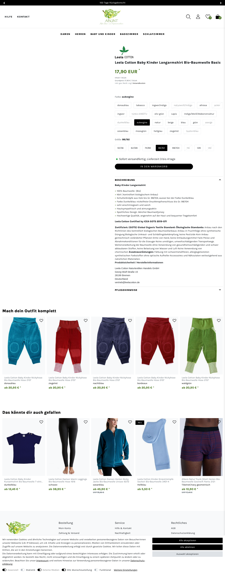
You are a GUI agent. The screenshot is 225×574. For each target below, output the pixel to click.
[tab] (169, 232)
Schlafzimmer (154, 34)
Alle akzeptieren (187, 540)
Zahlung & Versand (69, 533)
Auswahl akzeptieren (187, 554)
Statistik (30, 570)
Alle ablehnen (187, 547)
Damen (65, 34)
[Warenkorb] (217, 16)
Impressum (42, 560)
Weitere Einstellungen (125, 570)
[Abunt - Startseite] (111, 17)
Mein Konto (65, 528)
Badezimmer (129, 34)
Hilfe (8, 16)
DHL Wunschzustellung (79, 570)
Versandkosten (138, 83)
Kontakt (23, 16)
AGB (173, 528)
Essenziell (13, 570)
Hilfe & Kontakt (123, 528)
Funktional (105, 570)
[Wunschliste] (207, 16)
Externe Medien (51, 570)
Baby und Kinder (102, 34)
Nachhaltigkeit (122, 533)
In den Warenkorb (154, 166)
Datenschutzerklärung (183, 533)
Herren (80, 34)
